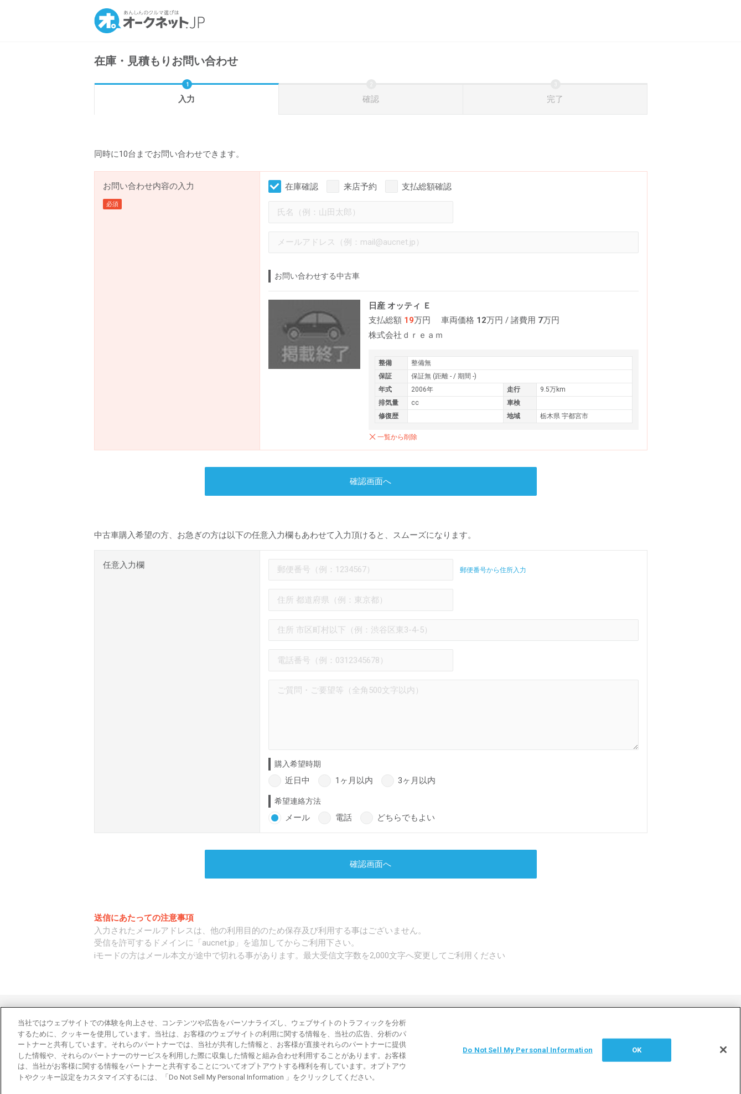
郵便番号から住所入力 (493, 570)
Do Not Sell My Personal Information (528, 1055)
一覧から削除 (397, 437)
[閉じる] (723, 1055)
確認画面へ (370, 481)
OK (636, 1055)
